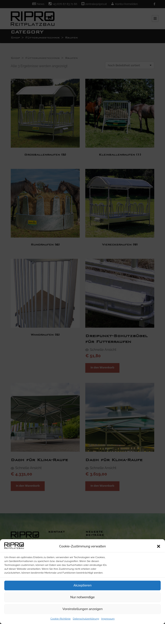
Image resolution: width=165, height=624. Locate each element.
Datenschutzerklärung (86, 618)
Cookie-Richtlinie (60, 618)
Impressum (108, 618)
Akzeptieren (82, 585)
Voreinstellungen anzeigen (82, 609)
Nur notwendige (82, 597)
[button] (158, 546)
